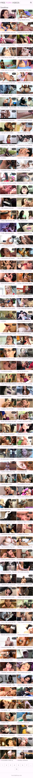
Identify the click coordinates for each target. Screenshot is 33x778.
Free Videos (9, 2)
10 (16, 769)
